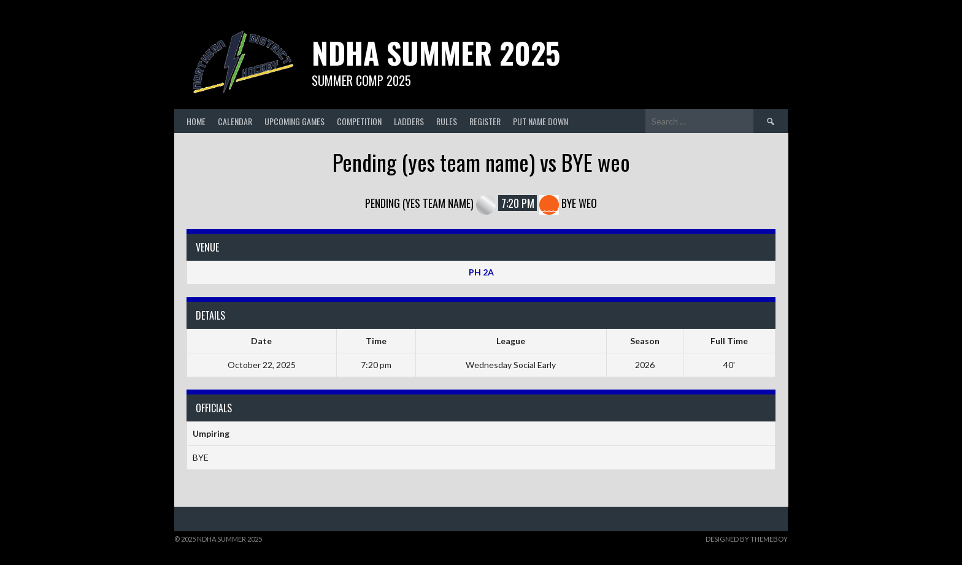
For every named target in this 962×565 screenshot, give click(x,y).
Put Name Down (540, 121)
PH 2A (481, 272)
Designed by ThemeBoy (747, 539)
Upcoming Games (294, 121)
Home (196, 121)
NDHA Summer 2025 (436, 52)
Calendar (235, 121)
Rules (446, 121)
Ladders (409, 121)
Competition (359, 121)
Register (485, 121)
